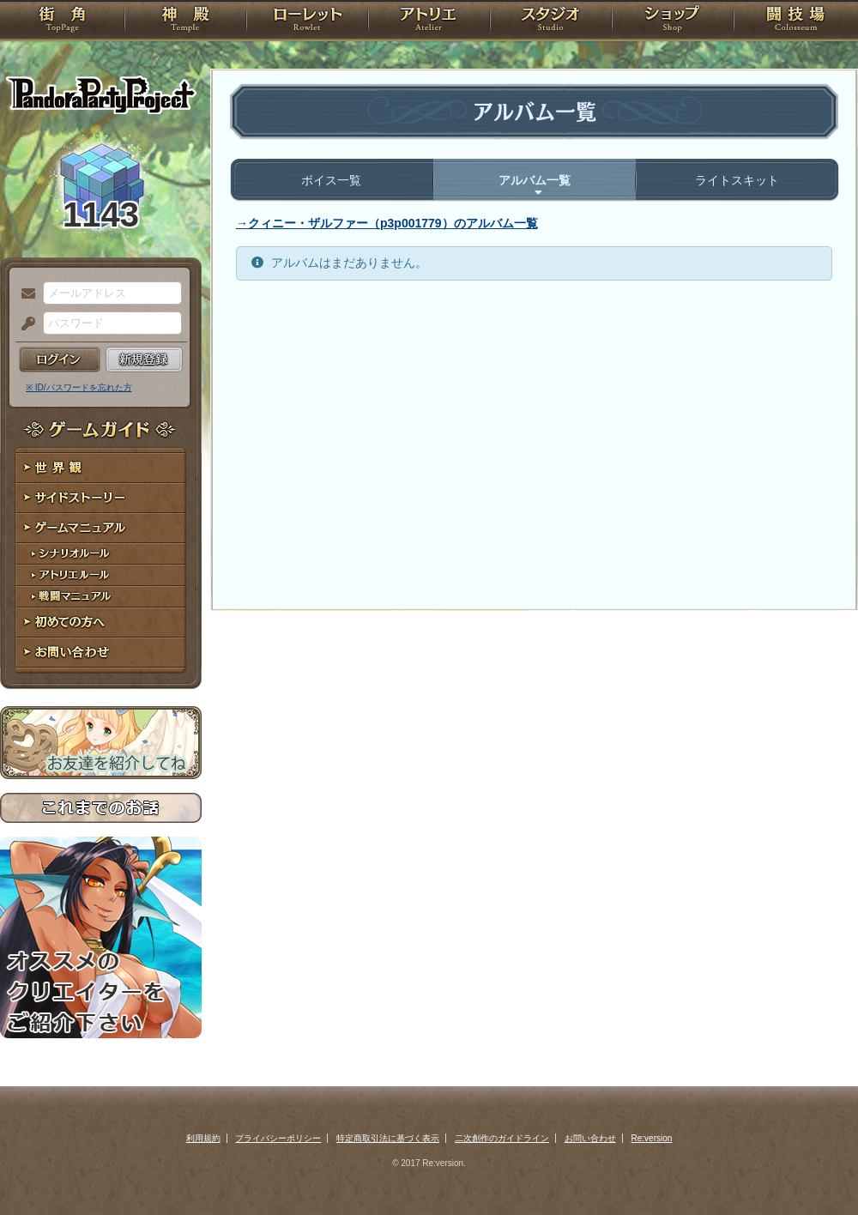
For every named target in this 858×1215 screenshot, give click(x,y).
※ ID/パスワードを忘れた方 (79, 387)
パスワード (24, 324)
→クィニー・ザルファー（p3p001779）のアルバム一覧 (387, 223)
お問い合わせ (101, 653)
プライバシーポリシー (278, 1138)
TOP (62, 21)
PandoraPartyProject (101, 94)
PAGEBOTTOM (815, 1168)
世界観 (101, 468)
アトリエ (429, 21)
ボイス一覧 (331, 180)
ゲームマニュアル (101, 528)
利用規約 (203, 1138)
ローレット (307, 21)
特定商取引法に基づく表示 (387, 1138)
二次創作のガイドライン (502, 1138)
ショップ (673, 21)
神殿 (185, 21)
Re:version (652, 1138)
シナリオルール (101, 554)
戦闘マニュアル (101, 597)
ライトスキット (737, 180)
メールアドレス (24, 294)
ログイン (59, 359)
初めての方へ (101, 623)
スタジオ (551, 21)
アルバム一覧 (534, 180)
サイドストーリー (101, 498)
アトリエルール (101, 575)
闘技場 (796, 21)
